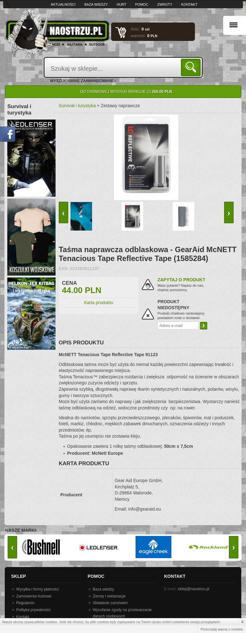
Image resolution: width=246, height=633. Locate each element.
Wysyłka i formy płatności (37, 589)
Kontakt (189, 4)
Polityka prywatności (33, 610)
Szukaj (192, 67)
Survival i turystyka (77, 105)
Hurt (121, 4)
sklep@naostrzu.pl (193, 589)
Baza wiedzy (96, 4)
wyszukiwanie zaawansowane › (83, 81)
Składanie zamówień (110, 603)
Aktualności (63, 4)
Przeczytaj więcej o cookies (222, 629)
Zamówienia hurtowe (33, 596)
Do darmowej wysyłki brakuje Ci (126, 91)
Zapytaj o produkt (181, 279)
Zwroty (164, 4)
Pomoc (142, 4)
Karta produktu (98, 302)
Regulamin (25, 603)
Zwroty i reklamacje (109, 596)
